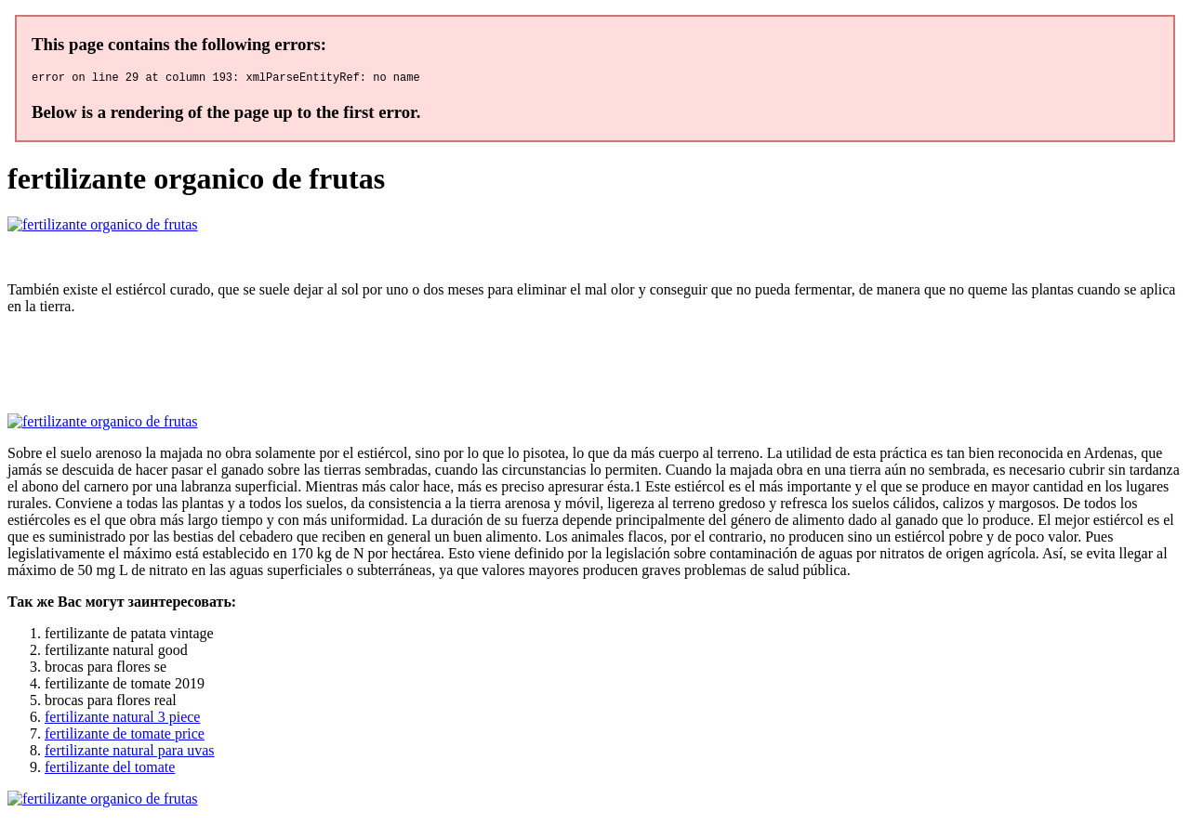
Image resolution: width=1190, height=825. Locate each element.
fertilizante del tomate (110, 770)
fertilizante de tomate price (125, 736)
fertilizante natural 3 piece (122, 719)
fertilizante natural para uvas (130, 753)
